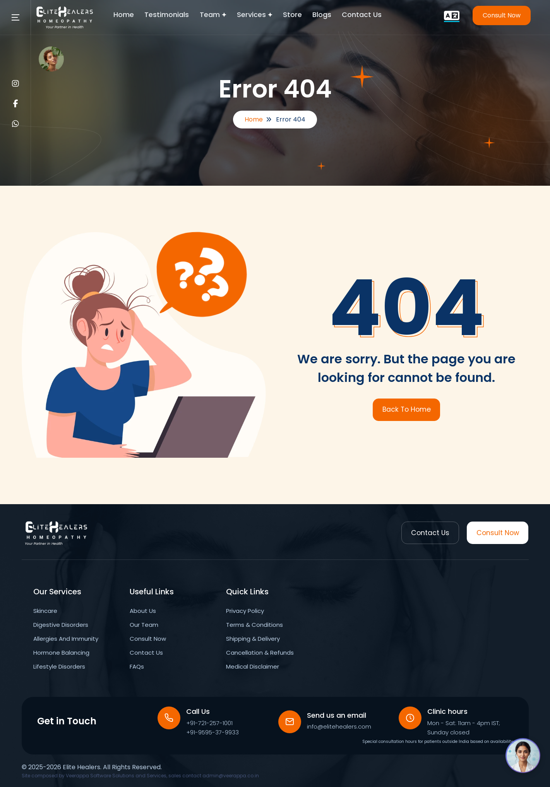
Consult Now (502, 15)
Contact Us (377, 15)
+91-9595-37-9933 (213, 732)
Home (132, 15)
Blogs (335, 15)
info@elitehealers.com (339, 726)
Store (305, 15)
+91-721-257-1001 (210, 723)
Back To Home (407, 409)
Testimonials (176, 15)
